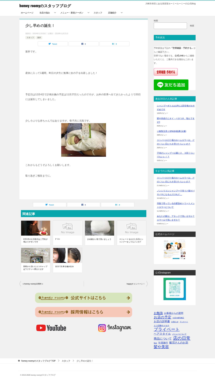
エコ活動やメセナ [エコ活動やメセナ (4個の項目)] (161, 325)
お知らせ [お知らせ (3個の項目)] (174, 322)
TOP (38, 361)
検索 (156, 20)
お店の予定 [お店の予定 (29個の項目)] (162, 317)
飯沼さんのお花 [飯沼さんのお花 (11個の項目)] (178, 342)
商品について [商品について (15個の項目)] (163, 338)
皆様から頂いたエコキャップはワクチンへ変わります (35, 267)
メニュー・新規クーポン (71, 12)
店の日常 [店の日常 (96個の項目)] (182, 338)
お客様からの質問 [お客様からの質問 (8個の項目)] (173, 313)
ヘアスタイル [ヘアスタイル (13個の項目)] (162, 333)
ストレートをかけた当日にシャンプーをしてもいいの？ (131, 240)
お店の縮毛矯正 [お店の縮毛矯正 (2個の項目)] (178, 318)
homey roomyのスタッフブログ (50, 5)
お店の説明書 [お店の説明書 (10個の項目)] (162, 321)
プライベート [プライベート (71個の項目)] (167, 329)
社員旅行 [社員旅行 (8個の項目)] (163, 342)
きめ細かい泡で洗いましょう (99, 239)
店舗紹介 (112, 12)
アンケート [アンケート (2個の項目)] (184, 322)
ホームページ (27, 12)
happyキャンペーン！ (136, 284)
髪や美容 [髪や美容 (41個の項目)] (161, 347)
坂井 (39, 38)
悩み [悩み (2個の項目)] (155, 343)
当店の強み (44, 12)
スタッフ (98, 12)
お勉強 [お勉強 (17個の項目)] (158, 313)
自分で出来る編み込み (64, 266)
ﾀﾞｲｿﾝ (57, 239)
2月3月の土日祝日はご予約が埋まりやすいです (35, 240)
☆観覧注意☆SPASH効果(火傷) (171, 131)
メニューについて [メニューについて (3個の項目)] (179, 334)
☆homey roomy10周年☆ (32, 284)
